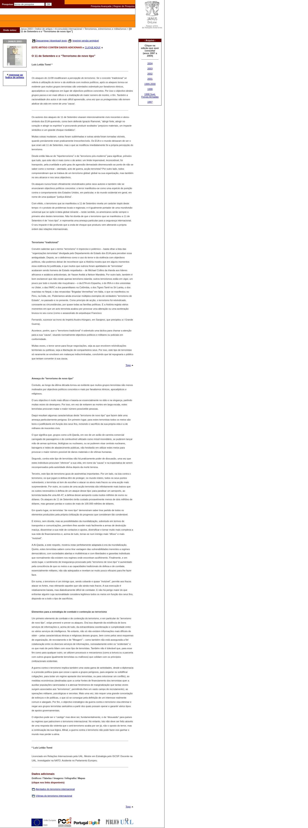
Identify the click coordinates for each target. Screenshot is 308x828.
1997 (150, 102)
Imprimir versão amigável (86, 40)
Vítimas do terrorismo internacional (54, 795)
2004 (150, 63)
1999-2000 (150, 84)
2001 (150, 79)
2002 (150, 73)
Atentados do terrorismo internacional (55, 789)
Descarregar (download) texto (51, 40)
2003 (150, 68)
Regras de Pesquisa (124, 6)
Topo (128, 365)
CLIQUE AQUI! (92, 47)
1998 (150, 89)
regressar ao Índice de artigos (14, 76)
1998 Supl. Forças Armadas (149, 95)
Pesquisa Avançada (101, 6)
